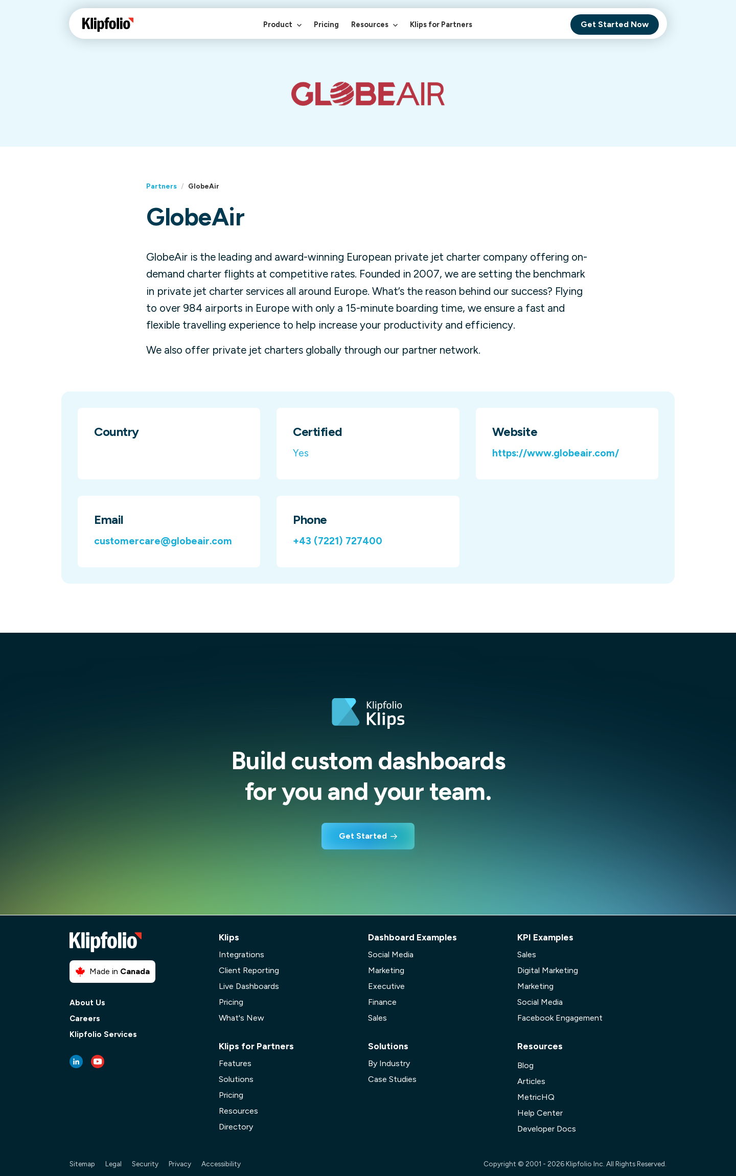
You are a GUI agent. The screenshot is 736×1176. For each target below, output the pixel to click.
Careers (85, 1019)
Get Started (363, 836)
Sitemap (82, 1164)
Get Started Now (615, 24)
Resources (374, 30)
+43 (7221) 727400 (337, 541)
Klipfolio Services (103, 1035)
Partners (161, 186)
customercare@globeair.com (163, 541)
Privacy (180, 1164)
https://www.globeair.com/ (555, 453)
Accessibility (221, 1164)
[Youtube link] (97, 1061)
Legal (113, 1164)
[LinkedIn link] (76, 1061)
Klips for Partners (441, 24)
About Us (87, 1003)
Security (145, 1164)
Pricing (326, 24)
